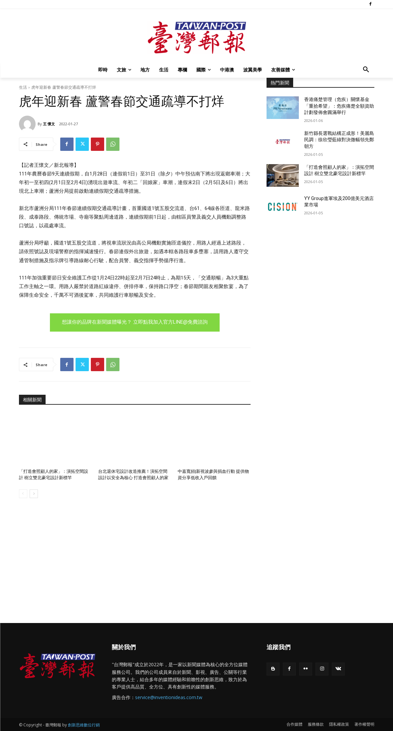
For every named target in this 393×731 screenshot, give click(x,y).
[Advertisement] (320, 277)
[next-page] (34, 493)
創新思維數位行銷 (84, 725)
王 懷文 (49, 123)
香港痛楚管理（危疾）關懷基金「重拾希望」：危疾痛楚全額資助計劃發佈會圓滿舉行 (339, 106)
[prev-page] (23, 493)
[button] (366, 70)
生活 (23, 87)
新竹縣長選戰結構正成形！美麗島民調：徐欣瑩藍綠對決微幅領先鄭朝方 (339, 140)
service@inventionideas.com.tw (168, 697)
